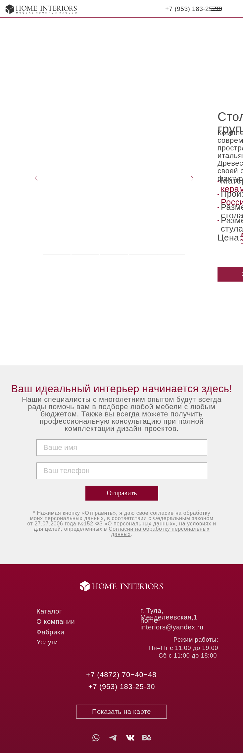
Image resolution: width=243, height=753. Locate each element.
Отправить (122, 493)
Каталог (49, 611)
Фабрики (50, 632)
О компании (55, 621)
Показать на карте (121, 711)
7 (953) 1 (182, 8)
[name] (121, 447)
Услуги (47, 642)
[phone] (121, 470)
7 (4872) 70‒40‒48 (124, 675)
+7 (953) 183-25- (117, 686)
